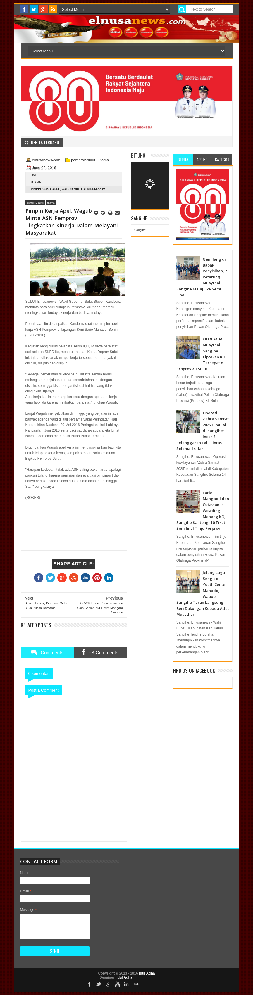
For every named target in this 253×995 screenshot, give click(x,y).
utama (103, 160)
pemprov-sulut (83, 160)
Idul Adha (147, 973)
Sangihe (140, 230)
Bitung (138, 155)
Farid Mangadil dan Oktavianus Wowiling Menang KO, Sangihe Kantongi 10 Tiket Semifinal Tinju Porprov (202, 510)
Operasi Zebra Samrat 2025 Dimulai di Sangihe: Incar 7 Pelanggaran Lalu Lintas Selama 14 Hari (202, 430)
